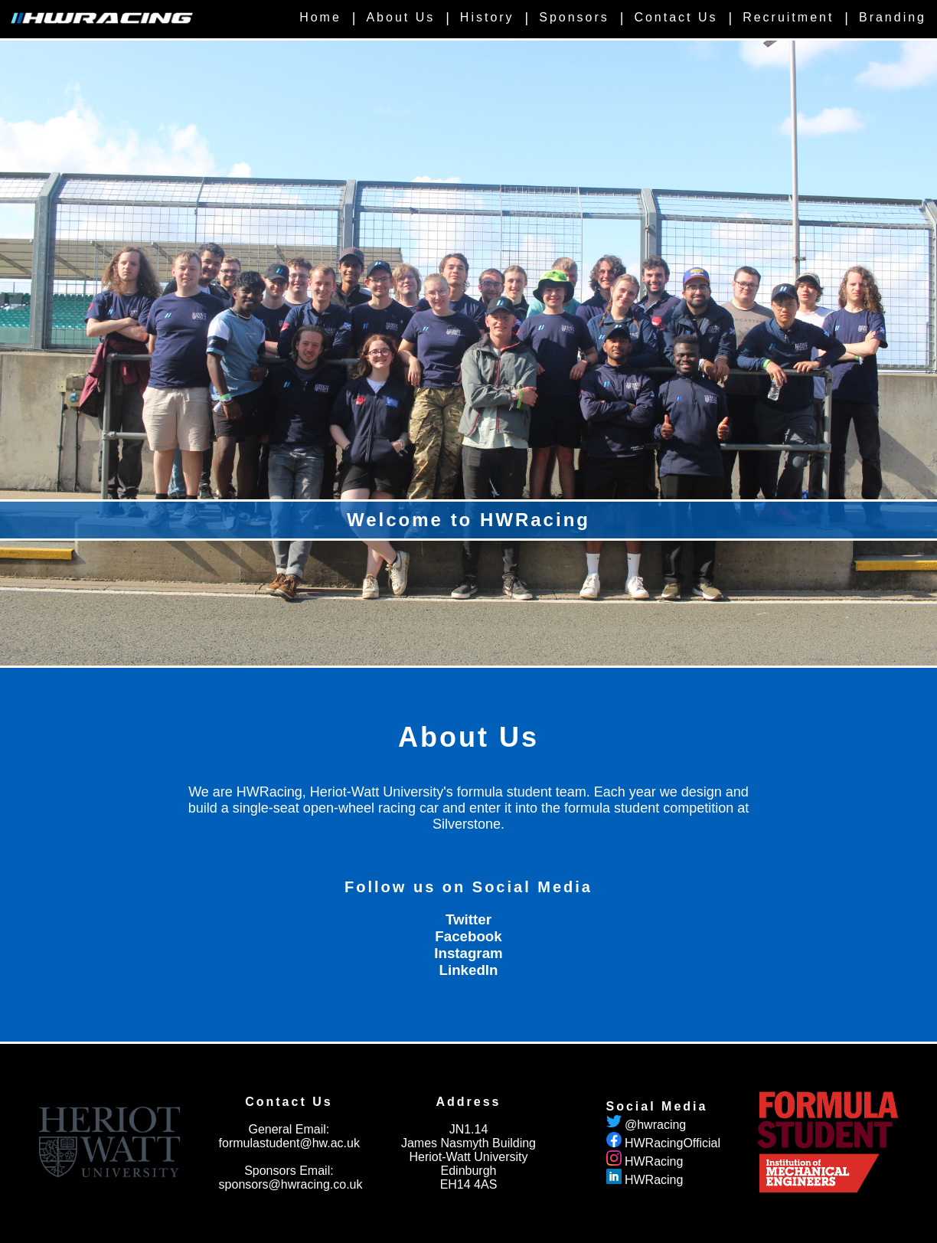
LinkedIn (468, 970)
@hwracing (655, 1124)
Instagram (468, 953)
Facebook (468, 936)
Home (320, 17)
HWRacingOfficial (672, 1143)
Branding (892, 17)
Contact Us (675, 17)
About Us (400, 17)
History (487, 17)
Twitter (468, 919)
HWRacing (654, 1161)
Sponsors (574, 17)
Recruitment (788, 17)
